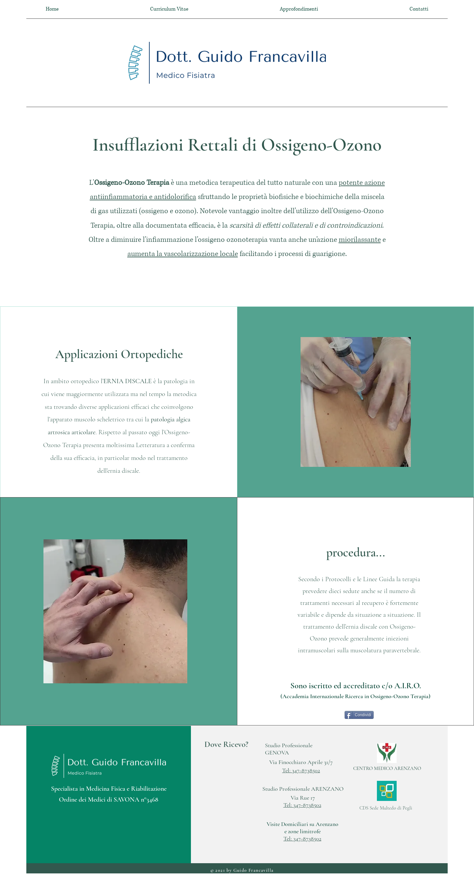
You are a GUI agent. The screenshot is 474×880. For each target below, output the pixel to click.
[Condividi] (359, 715)
